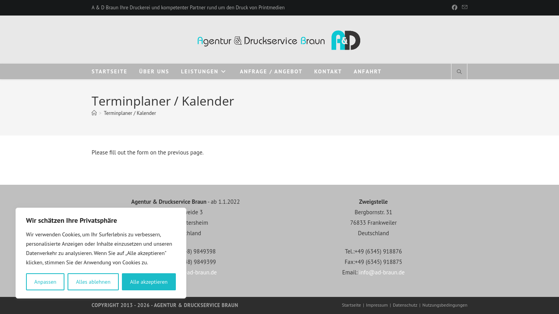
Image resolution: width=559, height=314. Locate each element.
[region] (101, 253)
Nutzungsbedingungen (444, 305)
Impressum (377, 305)
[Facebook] (455, 8)
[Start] (94, 113)
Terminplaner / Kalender (130, 113)
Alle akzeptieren (149, 281)
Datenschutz (405, 305)
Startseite (351, 305)
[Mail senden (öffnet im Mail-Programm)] (463, 8)
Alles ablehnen (93, 281)
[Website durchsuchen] (459, 72)
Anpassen (45, 281)
